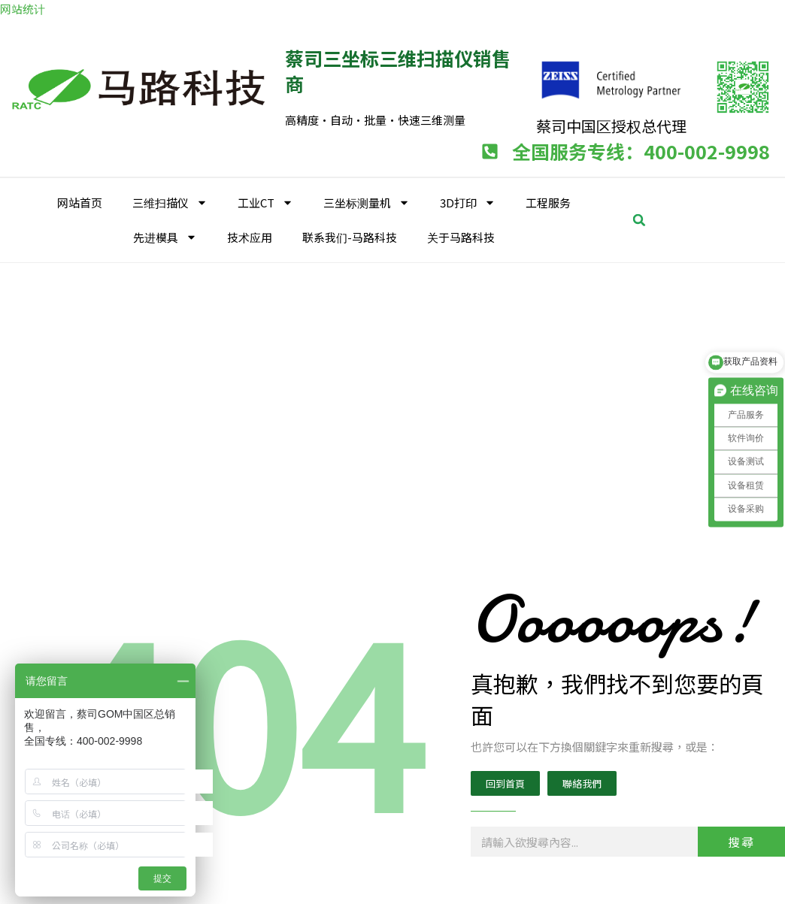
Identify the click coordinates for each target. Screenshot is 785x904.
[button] (639, 218)
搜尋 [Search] (741, 840)
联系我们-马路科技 (349, 235)
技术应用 (249, 235)
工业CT (265, 201)
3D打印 (468, 201)
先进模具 (165, 235)
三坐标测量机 (366, 201)
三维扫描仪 (170, 201)
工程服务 (548, 200)
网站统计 (22, 9)
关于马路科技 (461, 235)
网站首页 (79, 200)
